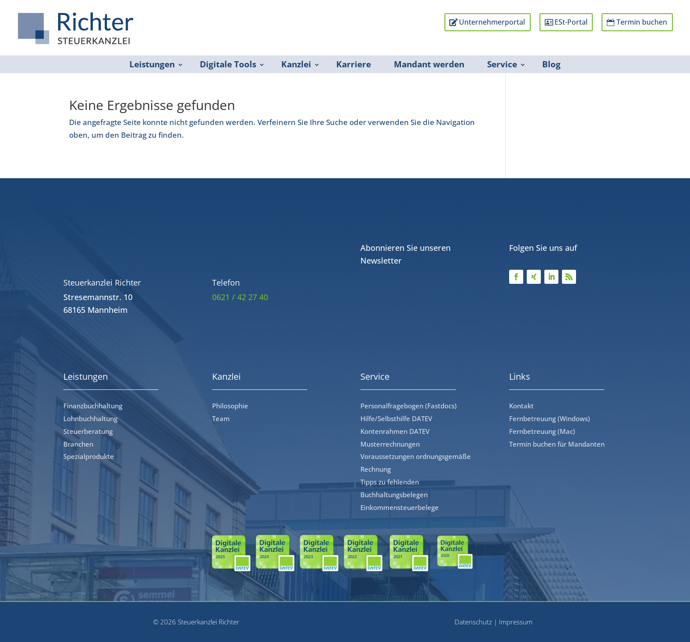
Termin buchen (639, 22)
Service (502, 64)
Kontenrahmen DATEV (394, 431)
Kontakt (521, 405)
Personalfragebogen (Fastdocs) (408, 405)
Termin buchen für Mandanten (557, 444)
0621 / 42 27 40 (240, 297)
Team (221, 418)
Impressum (515, 621)
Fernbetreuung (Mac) (542, 431)
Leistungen (152, 64)
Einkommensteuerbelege (399, 507)
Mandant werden (429, 64)
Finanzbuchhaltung (92, 405)
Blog (551, 64)
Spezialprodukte (88, 456)
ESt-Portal (564, 22)
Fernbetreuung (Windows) (549, 418)
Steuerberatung (88, 431)
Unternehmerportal (481, 22)
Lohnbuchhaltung (90, 418)
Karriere (353, 64)
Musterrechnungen (390, 444)
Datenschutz (473, 621)
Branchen (78, 444)
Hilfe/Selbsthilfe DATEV (396, 418)
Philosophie (230, 405)
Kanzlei (296, 64)
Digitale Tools (228, 64)
